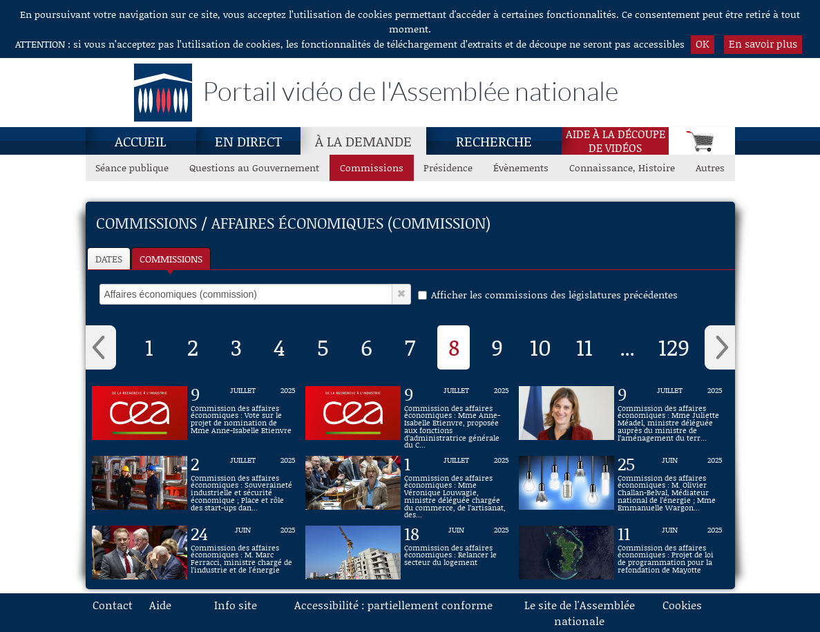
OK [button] (702, 43)
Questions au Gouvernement (254, 167)
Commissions (171, 258)
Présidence (448, 167)
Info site (235, 605)
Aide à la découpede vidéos (615, 141)
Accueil (140, 141)
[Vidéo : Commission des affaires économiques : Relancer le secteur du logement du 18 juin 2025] (457, 552)
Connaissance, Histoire (622, 167)
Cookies (682, 605)
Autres (710, 167)
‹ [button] (101, 347)
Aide (160, 605)
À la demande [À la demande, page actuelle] (363, 141)
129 (673, 347)
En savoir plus (763, 43)
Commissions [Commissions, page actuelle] (371, 167)
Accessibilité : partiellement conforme (393, 605)
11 (584, 347)
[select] (245, 294)
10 (540, 347)
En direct (248, 141)
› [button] (720, 347)
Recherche (494, 141)
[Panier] (701, 141)
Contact (113, 605)
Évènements (521, 167)
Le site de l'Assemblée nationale (579, 613)
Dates (108, 258)
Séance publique (132, 167)
